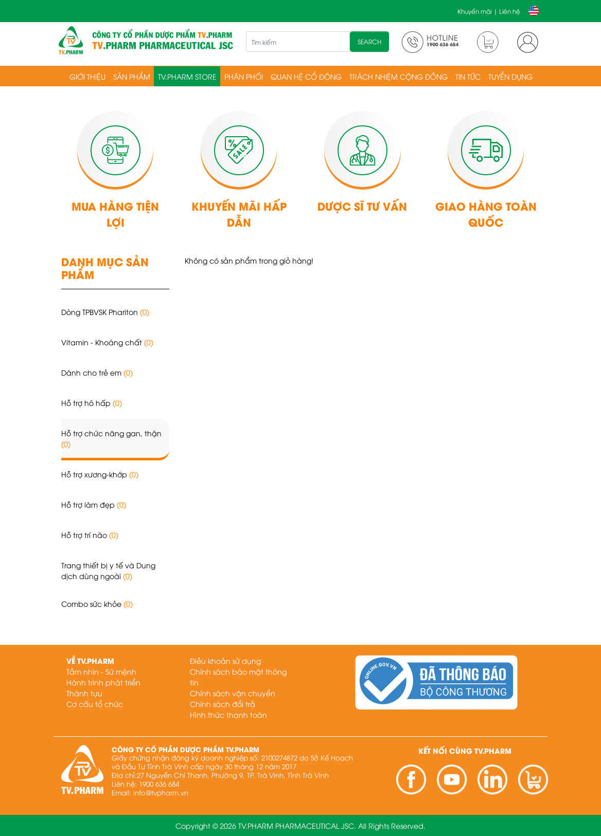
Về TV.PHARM (90, 660)
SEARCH (369, 41)
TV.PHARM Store (187, 76)
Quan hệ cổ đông (306, 76)
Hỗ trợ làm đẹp (93, 504)
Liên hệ (509, 11)
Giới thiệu (87, 76)
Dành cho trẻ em (97, 372)
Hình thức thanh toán (228, 714)
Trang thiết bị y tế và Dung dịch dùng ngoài (108, 570)
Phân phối (243, 76)
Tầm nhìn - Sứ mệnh (101, 671)
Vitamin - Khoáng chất (107, 342)
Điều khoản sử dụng (225, 660)
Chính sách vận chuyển (232, 693)
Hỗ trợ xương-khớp (99, 474)
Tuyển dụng (510, 76)
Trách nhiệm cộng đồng (398, 76)
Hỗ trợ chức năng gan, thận (111, 438)
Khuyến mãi (474, 11)
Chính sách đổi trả (222, 704)
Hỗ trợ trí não (89, 535)
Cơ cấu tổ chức (94, 704)
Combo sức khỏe (97, 603)
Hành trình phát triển (103, 682)
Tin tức (468, 76)
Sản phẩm (131, 76)
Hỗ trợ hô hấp (91, 402)
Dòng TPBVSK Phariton (105, 312)
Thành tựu (84, 693)
